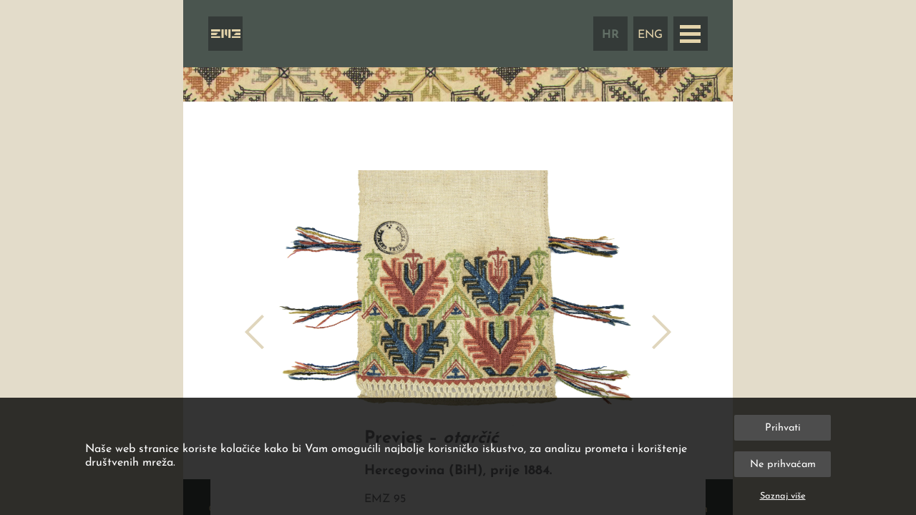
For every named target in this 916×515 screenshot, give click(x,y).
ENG (650, 35)
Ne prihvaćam (783, 464)
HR (610, 35)
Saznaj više (783, 496)
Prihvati (783, 428)
